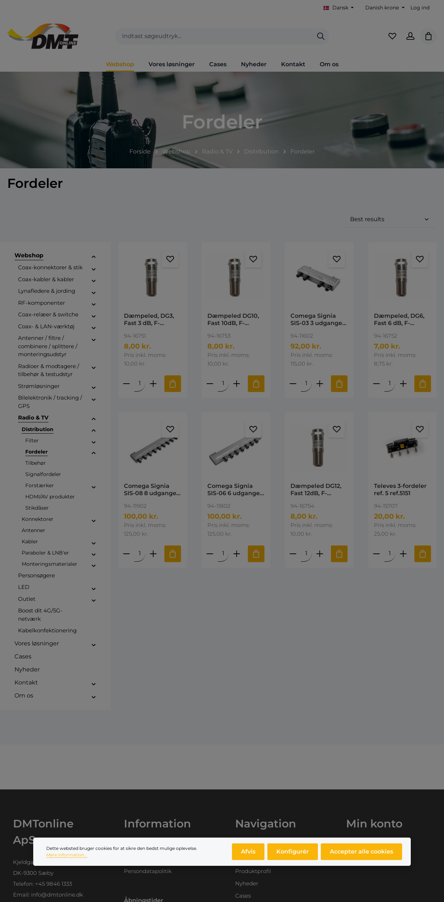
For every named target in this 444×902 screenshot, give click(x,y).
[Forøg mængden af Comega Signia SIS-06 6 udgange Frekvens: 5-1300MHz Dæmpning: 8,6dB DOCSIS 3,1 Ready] (236, 553)
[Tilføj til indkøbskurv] (173, 383)
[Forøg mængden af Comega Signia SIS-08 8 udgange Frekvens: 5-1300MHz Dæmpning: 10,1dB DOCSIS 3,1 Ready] (153, 553)
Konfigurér (292, 854)
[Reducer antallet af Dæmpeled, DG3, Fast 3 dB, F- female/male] (126, 383)
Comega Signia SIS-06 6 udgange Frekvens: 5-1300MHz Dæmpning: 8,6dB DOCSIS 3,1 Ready (234, 489)
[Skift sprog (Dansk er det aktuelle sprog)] (338, 8)
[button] (93, 256)
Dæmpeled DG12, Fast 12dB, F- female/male (315, 489)
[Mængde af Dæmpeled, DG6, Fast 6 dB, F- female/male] (389, 383)
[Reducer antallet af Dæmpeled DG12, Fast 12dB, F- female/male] (293, 553)
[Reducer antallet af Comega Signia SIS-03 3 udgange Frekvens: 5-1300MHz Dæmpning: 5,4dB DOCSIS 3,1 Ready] (293, 383)
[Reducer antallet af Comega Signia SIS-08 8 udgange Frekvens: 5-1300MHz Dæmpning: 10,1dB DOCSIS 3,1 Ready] (126, 553)
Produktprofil (253, 871)
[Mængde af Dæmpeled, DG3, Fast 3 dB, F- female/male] (140, 383)
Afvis (248, 854)
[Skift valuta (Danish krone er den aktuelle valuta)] (384, 8)
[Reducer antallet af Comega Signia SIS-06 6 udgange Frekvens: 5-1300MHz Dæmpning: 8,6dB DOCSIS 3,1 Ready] (210, 553)
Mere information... (66, 857)
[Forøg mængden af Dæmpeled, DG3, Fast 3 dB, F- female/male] (153, 383)
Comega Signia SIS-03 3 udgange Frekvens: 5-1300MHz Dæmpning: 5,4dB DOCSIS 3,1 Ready (317, 319)
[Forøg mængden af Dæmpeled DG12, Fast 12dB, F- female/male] (320, 553)
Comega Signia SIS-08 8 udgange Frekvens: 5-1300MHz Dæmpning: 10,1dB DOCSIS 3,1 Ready (151, 489)
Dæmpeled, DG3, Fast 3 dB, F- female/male (149, 319)
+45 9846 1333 (53, 883)
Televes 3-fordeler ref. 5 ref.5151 (400, 489)
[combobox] (214, 36)
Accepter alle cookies (361, 854)
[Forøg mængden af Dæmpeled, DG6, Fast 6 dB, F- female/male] (403, 383)
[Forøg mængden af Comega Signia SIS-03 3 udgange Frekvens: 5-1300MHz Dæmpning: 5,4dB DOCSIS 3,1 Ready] (320, 383)
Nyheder (246, 883)
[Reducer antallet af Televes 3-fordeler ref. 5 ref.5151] (376, 553)
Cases (243, 895)
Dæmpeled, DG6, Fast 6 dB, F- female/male (399, 319)
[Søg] (320, 36)
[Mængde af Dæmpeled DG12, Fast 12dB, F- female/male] (306, 553)
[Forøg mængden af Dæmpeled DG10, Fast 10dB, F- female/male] (236, 383)
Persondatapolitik (148, 871)
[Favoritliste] (392, 36)
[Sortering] (390, 219)
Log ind (420, 7)
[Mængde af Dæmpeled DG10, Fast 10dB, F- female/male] (223, 383)
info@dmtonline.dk (57, 894)
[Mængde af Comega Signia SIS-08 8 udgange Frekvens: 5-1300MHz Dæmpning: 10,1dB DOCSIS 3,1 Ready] (140, 553)
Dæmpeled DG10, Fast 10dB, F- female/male (233, 319)
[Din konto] (410, 36)
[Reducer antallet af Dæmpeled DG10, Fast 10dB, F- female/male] (210, 383)
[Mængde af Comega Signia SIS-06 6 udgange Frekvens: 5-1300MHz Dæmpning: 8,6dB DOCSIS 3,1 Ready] (223, 553)
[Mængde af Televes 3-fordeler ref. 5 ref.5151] (389, 553)
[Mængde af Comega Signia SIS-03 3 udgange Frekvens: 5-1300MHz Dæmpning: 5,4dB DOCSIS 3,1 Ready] (306, 383)
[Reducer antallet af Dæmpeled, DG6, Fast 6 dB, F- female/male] (376, 383)
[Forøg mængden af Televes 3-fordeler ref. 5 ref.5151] (403, 553)
